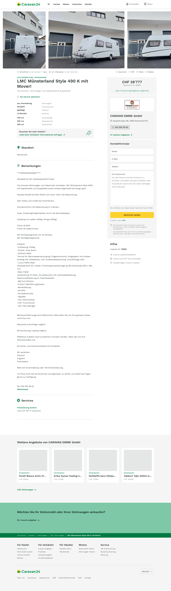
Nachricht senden (132, 215)
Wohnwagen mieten (87, 552)
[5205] (147, 571)
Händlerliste (64, 552)
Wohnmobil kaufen (25, 552)
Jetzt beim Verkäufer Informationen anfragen (40, 135)
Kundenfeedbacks (45, 558)
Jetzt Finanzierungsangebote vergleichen (132, 91)
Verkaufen (77, 4)
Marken (20, 558)
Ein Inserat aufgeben (27, 520)
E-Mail (115, 159)
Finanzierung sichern (27, 408)
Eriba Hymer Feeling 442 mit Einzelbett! (77, 476)
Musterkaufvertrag (108, 552)
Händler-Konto (65, 549)
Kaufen (56, 4)
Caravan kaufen (23, 555)
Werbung (104, 555)
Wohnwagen (40, 77)
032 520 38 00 (120, 127)
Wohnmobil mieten (86, 549)
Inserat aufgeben (45, 549)
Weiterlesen (22, 389)
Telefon (115, 166)
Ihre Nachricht (118, 174)
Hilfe (80, 578)
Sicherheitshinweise (67, 578)
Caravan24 (21, 535)
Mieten (66, 4)
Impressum (31, 578)
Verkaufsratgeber (45, 555)
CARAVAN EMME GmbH (126, 116)
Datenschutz (44, 578)
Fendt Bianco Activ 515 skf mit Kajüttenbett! (45, 476)
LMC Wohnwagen (25, 490)
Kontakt (88, 578)
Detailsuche (22, 549)
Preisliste (42, 552)
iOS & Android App (108, 549)
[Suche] (49, 4)
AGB (123, 220)
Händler (88, 4)
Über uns (21, 578)
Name (114, 151)
